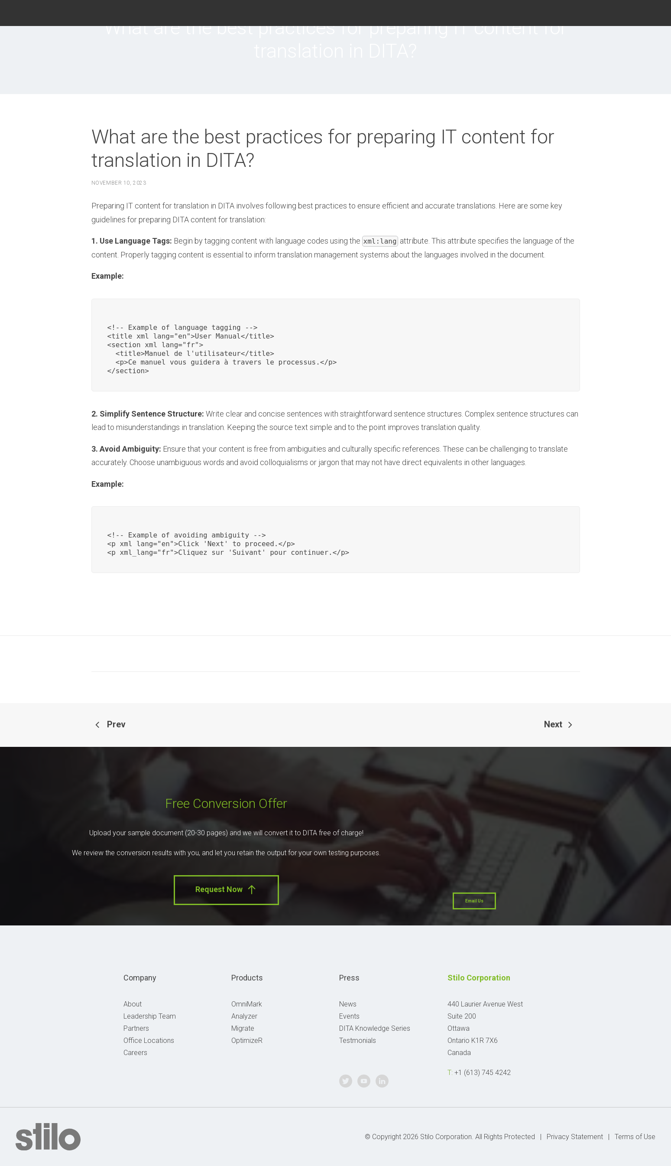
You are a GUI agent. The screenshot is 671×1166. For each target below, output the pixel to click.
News (348, 1004)
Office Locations (148, 1040)
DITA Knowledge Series (374, 1028)
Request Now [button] (226, 889)
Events (349, 1016)
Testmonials (357, 1040)
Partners (136, 1028)
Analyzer (244, 1016)
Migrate (242, 1028)
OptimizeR (247, 1040)
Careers (135, 1053)
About (132, 1004)
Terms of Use (635, 1137)
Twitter (606, 12)
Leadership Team (149, 1016)
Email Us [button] (474, 901)
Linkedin (650, 12)
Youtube (628, 12)
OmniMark (246, 1004)
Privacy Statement (575, 1137)
